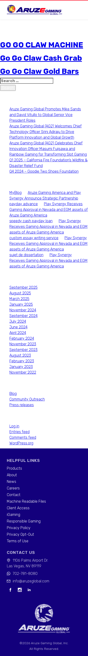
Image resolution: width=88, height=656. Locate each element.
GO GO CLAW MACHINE (41, 44)
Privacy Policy (19, 528)
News (11, 481)
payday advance (23, 204)
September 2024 (23, 315)
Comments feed (22, 437)
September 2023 (23, 349)
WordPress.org (21, 443)
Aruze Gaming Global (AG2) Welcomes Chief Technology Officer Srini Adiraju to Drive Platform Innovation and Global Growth (45, 132)
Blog (13, 393)
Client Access (18, 508)
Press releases (21, 405)
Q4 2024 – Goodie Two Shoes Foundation (44, 171)
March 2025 (19, 299)
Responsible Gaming (24, 521)
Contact (13, 495)
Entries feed (19, 432)
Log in (14, 426)
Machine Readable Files (26, 501)
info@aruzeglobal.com (31, 581)
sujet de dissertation (26, 255)
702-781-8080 (25, 573)
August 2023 (20, 355)
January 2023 (21, 366)
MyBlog (15, 192)
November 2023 (22, 344)
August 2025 (20, 293)
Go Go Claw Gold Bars (39, 71)
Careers (13, 488)
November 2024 (22, 310)
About (12, 475)
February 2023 (21, 361)
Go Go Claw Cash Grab (41, 58)
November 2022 (22, 372)
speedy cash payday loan (31, 221)
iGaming (13, 514)
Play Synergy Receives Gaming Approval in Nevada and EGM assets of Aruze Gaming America (48, 209)
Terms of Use (17, 541)
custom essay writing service (33, 238)
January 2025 (21, 304)
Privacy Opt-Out (20, 534)
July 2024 (17, 321)
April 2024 (17, 332)
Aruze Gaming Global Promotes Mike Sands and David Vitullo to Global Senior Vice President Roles (45, 115)
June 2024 (18, 327)
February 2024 (21, 338)
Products (14, 468)
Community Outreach (27, 399)
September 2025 (23, 287)
